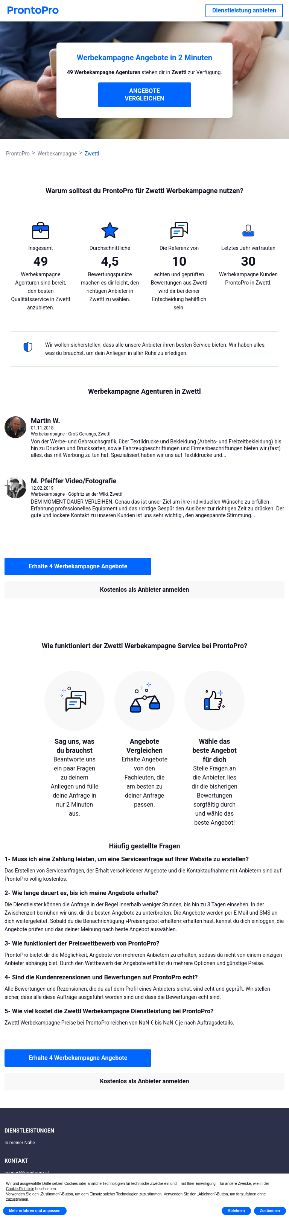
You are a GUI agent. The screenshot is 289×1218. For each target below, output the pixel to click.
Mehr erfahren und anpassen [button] (35, 1211)
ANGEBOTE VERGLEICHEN (144, 94)
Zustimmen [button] (270, 1211)
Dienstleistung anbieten (244, 10)
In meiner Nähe (20, 1142)
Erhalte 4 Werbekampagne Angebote (78, 566)
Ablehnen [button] (236, 1211)
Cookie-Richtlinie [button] (20, 1189)
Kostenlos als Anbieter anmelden (144, 589)
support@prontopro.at (27, 1172)
